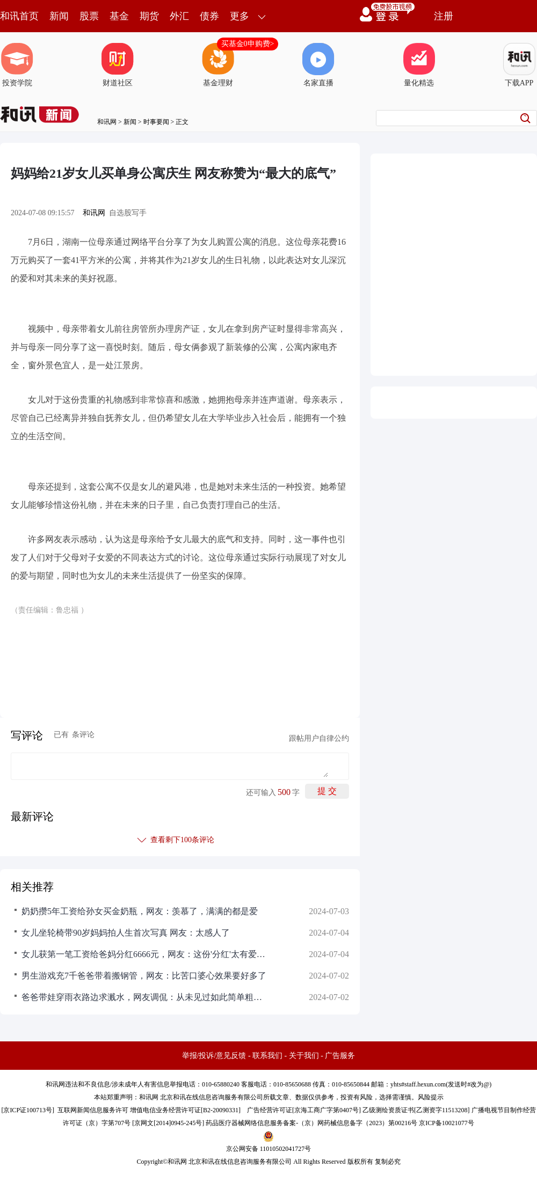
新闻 (59, 16)
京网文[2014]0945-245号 (168, 1123)
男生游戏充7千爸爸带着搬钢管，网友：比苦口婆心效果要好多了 (143, 975)
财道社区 (117, 65)
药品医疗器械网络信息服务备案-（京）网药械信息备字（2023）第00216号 (311, 1123)
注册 (443, 16)
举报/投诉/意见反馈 (214, 1056)
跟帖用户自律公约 (319, 738)
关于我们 (304, 1056)
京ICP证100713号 (27, 1110)
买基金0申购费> (247, 44)
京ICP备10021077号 (446, 1123)
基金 (119, 16)
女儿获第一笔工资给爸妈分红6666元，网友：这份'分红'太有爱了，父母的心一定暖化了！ (144, 954)
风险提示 (431, 1097)
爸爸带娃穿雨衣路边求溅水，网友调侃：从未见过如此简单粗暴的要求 (144, 997)
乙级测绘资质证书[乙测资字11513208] (416, 1110)
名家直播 (318, 65)
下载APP (519, 65)
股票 (89, 16)
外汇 (179, 16)
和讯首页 (19, 16)
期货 (149, 16)
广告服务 (340, 1056)
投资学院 (17, 65)
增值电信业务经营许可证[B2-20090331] (185, 1110)
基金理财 (218, 65)
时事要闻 (156, 122)
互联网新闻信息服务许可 (92, 1110)
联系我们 (267, 1056)
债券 (209, 16)
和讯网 (107, 122)
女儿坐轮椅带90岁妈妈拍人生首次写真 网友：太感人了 (125, 932)
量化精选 (419, 65)
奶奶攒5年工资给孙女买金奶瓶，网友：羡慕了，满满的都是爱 (139, 911)
